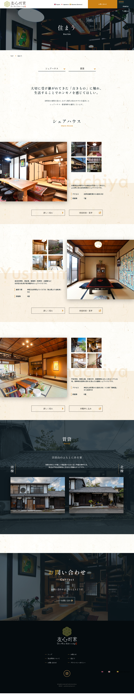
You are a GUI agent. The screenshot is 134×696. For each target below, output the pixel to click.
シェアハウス (51, 68)
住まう (73, 660)
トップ (50, 656)
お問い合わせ (102, 4)
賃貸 (82, 68)
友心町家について (55, 660)
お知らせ (74, 656)
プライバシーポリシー (79, 665)
